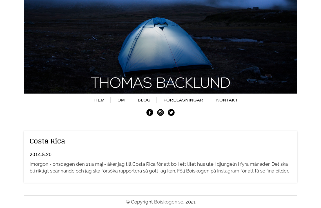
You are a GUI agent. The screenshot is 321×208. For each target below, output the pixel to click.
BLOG (144, 100)
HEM (99, 100)
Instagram (228, 171)
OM (121, 100)
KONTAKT (227, 100)
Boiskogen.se (168, 202)
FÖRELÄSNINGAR (184, 100)
